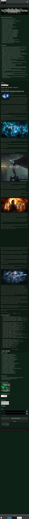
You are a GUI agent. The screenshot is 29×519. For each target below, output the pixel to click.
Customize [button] (19, 517)
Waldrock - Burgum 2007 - (9, 346)
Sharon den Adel (18, 91)
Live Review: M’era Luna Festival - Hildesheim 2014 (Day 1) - (14, 329)
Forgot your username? (5, 424)
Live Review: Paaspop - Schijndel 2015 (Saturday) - (13, 328)
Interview (2, 91)
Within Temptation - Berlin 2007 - (10, 344)
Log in (14, 421)
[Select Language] (4, 85)
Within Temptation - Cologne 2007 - (10, 345)
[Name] (5, 402)
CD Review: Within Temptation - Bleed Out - (12, 316)
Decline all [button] (14, 517)
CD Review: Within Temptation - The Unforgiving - (12, 340)
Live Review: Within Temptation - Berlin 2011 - (12, 335)
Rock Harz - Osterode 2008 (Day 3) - (10, 342)
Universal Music (7, 91)
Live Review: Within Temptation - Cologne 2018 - (12, 323)
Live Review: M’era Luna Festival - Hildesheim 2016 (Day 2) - (14, 325)
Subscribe (3, 406)
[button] (1, 351)
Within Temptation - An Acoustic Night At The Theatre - (13, 341)
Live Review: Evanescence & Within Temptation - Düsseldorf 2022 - (15, 319)
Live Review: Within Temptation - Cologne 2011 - (12, 336)
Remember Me (4, 415)
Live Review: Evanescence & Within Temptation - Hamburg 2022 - (15, 318)
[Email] (5, 404)
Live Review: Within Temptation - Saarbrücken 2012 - (13, 333)
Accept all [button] (9, 517)
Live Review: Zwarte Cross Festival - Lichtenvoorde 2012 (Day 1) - (15, 334)
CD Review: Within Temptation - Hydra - (11, 331)
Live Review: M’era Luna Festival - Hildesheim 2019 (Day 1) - (14, 322)
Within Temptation (12, 91)
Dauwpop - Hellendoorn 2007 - (10, 347)
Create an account (5, 425)
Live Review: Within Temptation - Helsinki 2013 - (12, 332)
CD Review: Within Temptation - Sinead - (11, 339)
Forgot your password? (5, 423)
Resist (23, 91)
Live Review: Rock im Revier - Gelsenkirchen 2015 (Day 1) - (14, 327)
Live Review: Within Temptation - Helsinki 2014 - (12, 330)
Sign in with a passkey (15, 418)
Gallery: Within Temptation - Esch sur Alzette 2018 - (13, 324)
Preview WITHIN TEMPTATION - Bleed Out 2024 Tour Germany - (14, 317)
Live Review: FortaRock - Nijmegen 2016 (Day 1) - (12, 326)
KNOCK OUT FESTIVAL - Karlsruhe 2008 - (11, 343)
